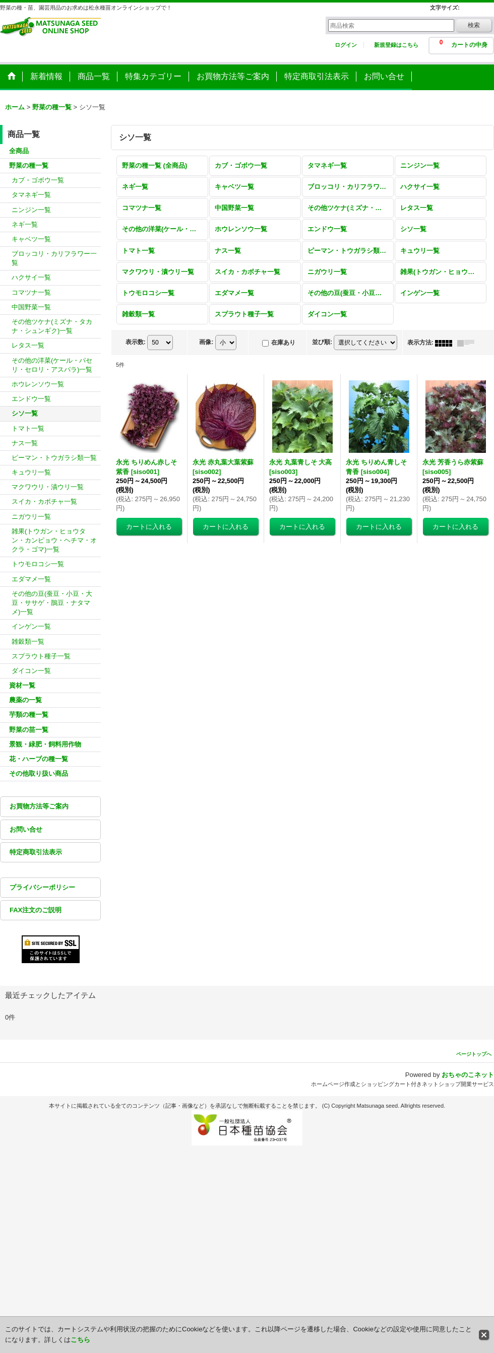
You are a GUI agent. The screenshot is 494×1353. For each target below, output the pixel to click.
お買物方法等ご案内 (39, 806)
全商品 (19, 151)
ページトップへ (473, 1054)
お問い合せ (26, 829)
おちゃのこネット (468, 1074)
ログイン (346, 45)
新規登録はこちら (396, 45)
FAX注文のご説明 (35, 910)
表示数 (136, 342)
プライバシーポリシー (42, 887)
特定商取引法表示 (36, 852)
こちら (80, 1339)
